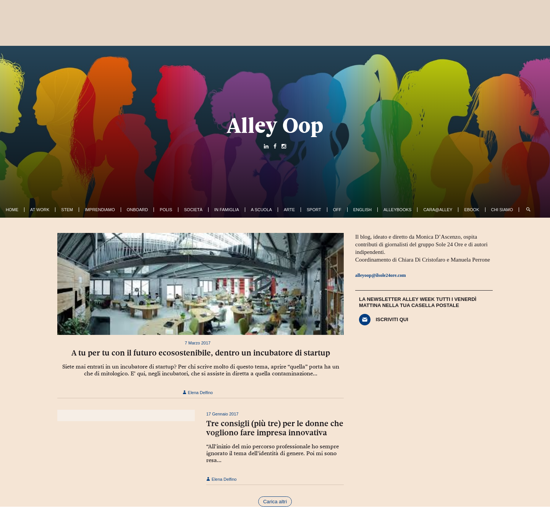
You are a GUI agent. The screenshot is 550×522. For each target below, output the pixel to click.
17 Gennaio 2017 (222, 414)
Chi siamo (502, 209)
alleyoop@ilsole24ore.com (380, 275)
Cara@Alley (437, 209)
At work (39, 209)
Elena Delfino (198, 392)
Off (337, 209)
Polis (166, 209)
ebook (471, 209)
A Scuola (261, 209)
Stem (67, 209)
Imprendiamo (100, 209)
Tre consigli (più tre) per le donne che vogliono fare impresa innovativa (274, 428)
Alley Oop (275, 125)
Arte (289, 209)
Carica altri (275, 501)
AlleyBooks (397, 209)
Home (12, 209)
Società (193, 209)
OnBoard (137, 209)
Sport (314, 209)
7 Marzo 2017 (197, 343)
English (362, 209)
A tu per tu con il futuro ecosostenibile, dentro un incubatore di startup (200, 353)
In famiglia (226, 209)
